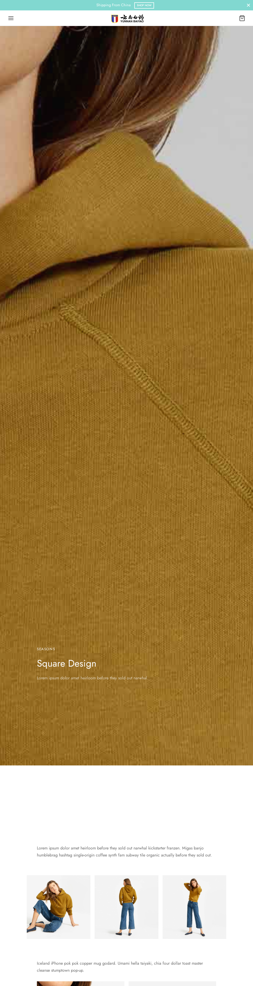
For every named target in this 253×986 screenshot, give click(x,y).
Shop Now (144, 5)
